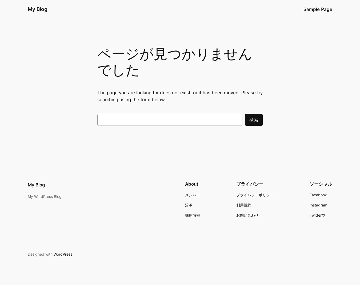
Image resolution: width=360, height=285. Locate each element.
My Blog (37, 9)
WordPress (63, 254)
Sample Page (317, 9)
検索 (253, 120)
